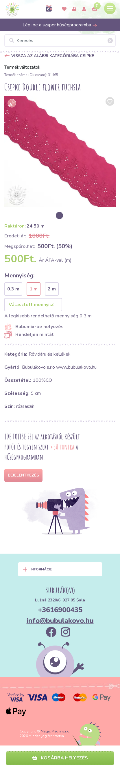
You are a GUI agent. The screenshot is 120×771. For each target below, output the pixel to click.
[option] (60, 151)
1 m (33, 289)
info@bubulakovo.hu (60, 620)
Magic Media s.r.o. (55, 731)
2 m (52, 289)
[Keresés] (60, 40)
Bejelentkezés (23, 475)
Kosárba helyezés (60, 758)
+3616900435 (60, 609)
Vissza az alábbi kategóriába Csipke (52, 56)
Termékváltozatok (22, 67)
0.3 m (13, 289)
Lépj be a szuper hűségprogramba (60, 25)
